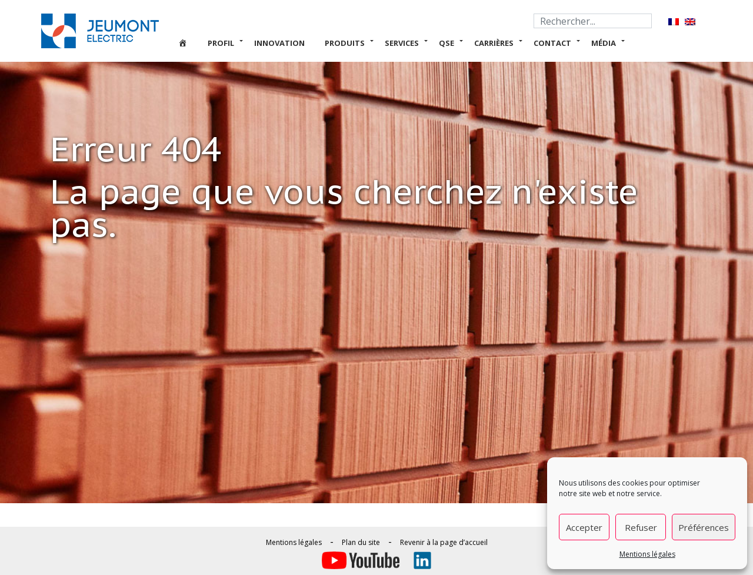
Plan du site (361, 542)
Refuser (641, 527)
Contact (552, 43)
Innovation (279, 43)
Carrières (494, 43)
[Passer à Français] (674, 21)
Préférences (703, 527)
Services (402, 43)
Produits (345, 43)
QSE (446, 43)
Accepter (584, 527)
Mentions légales (647, 554)
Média (603, 43)
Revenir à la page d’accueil (444, 542)
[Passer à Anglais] (690, 21)
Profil (221, 43)
